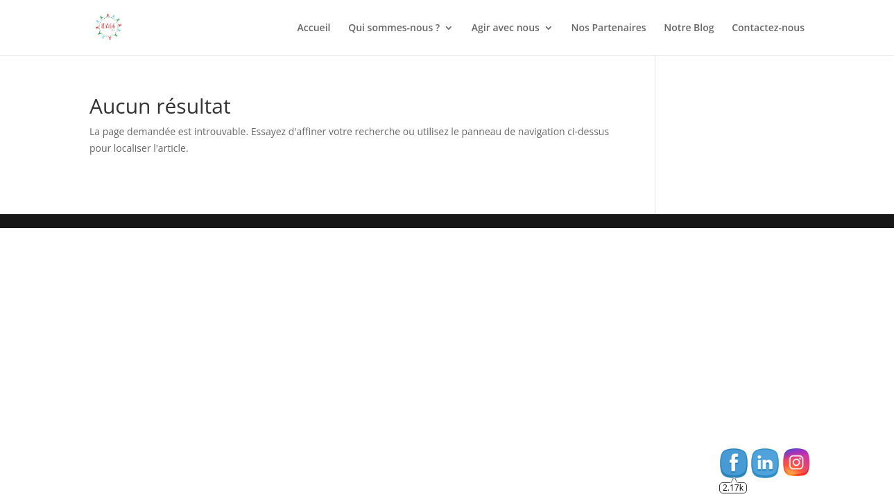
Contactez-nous (768, 28)
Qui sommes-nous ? (394, 28)
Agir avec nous (506, 28)
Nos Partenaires (608, 28)
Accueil (314, 28)
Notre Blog (689, 28)
